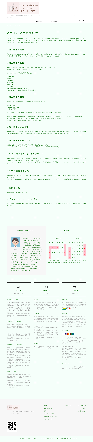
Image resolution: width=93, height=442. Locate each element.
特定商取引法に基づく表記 (51, 416)
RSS (66, 405)
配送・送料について (50, 408)
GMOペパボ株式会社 (71, 39)
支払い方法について (50, 413)
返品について (48, 411)
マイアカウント (72, 15)
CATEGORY (39, 21)
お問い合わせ (82, 411)
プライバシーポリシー (50, 419)
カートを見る (82, 408)
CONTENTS (54, 21)
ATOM (69, 405)
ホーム (8, 25)
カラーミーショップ (38, 40)
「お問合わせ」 (65, 262)
